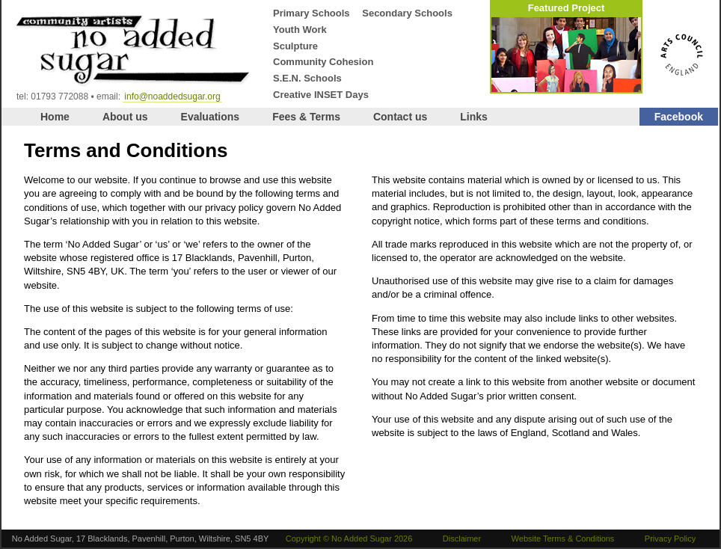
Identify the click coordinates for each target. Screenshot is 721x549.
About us (125, 117)
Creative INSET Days (321, 94)
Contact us (400, 117)
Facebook (678, 117)
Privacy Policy (670, 538)
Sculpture (295, 46)
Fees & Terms (306, 117)
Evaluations (210, 117)
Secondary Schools (407, 13)
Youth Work (300, 29)
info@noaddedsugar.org (172, 96)
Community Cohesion (323, 61)
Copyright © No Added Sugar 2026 (349, 538)
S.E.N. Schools (307, 78)
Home (55, 117)
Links (474, 117)
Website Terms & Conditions (563, 538)
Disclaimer (462, 538)
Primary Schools (311, 13)
